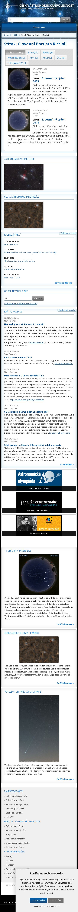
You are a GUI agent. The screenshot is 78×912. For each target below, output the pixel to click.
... (26, 104)
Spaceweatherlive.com (59, 432)
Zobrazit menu (39, 27)
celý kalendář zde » (64, 282)
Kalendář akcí (12, 234)
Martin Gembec (39, 72)
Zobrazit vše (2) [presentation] (15, 52)
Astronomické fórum (15, 847)
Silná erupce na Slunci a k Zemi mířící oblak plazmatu (32, 445)
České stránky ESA (14, 812)
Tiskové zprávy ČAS (15, 800)
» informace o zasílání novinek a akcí (20, 303)
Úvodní (7, 35)
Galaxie (9, 860)
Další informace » (65, 624)
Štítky (16, 35)
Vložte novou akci (68, 233)
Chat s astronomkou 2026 (18, 357)
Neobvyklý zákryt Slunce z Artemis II (23, 324)
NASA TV (9, 817)
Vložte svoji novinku (67, 310)
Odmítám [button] (56, 900)
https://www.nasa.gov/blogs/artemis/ (27, 399)
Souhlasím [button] (39, 900)
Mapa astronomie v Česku (18, 843)
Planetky (10, 864)
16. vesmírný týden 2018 (49, 121)
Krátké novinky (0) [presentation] (16, 57)
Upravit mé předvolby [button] (46, 906)
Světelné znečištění (14, 826)
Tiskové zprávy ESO (15, 808)
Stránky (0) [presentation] (33, 52)
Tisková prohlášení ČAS (16, 796)
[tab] (15, 52)
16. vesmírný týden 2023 (49, 79)
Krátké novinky (13, 311)
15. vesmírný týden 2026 (17, 550)
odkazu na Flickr (36, 342)
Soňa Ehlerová (10, 354)
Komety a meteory (14, 877)
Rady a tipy (11, 834)
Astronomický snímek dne (19, 158)
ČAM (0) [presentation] (61, 57)
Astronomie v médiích (15, 838)
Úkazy (35, 74)
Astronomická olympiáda (17, 804)
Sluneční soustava (14, 873)
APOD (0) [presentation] (47, 57)
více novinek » (67, 464)
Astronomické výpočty (16, 830)
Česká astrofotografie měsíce (21, 196)
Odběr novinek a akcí (16, 291)
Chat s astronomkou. (64, 363)
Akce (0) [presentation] (34, 57)
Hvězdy (9, 856)
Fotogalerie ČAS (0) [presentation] (17, 63)
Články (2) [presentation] (48, 52)
